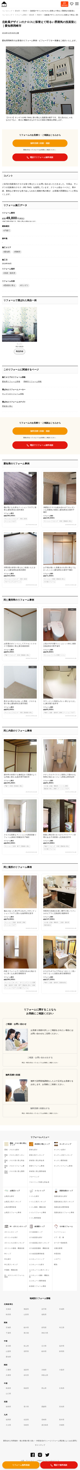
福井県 (61, 1346)
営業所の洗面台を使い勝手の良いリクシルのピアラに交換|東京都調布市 (59, 900)
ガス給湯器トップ (35, 1232)
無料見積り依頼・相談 (40, 143)
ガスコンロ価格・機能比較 (14, 1248)
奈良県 (26, 1375)
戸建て (7, 230)
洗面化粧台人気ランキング (64, 1202)
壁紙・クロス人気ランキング (14, 1156)
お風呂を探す (9, 1196)
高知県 (61, 1407)
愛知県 (31, 15)
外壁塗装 (57, 1254)
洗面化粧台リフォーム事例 (64, 1212)
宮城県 (61, 1309)
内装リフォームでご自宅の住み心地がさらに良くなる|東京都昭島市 (20, 962)
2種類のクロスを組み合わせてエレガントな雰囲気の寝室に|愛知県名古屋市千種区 (59, 497)
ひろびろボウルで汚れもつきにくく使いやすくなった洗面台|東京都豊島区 (59, 960)
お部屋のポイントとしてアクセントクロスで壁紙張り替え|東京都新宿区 (20, 632)
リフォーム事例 (21, 15)
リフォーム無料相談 (21, 1465)
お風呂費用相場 (10, 1207)
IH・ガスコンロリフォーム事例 (14, 1276)
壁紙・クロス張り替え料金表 (14, 1161)
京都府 (44, 1370)
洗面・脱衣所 (9, 273)
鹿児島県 (44, 1425)
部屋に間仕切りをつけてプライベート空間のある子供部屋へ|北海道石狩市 (59, 824)
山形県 (26, 1314)
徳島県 (8, 1407)
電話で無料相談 (59, 1465)
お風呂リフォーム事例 (12, 1212)
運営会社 (6, 1441)
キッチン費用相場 (60, 1160)
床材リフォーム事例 (36, 1166)
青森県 (26, 1309)
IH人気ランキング (11, 1264)
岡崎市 (39, 15)
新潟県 (8, 1346)
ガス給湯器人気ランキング (39, 1243)
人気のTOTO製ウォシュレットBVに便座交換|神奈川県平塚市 (59, 632)
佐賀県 (26, 1420)
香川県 (26, 1407)
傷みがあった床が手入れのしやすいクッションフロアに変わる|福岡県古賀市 (20, 900)
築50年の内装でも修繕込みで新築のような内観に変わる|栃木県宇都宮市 (20, 763)
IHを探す (7, 1259)
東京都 (26, 1333)
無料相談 (64, 5)
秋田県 (8, 1314)
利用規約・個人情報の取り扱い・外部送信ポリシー (30, 1441)
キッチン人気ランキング (63, 1155)
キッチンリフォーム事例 (63, 1166)
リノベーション (60, 1232)
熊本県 (61, 1420)
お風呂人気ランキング (12, 1202)
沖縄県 (61, 1425)
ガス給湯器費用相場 (36, 1254)
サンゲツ (24, 285)
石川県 (44, 1346)
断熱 (55, 1264)
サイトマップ (40, 1445)
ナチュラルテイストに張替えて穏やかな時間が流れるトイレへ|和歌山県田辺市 (59, 764)
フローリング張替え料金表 (39, 1182)
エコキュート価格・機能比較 (39, 1276)
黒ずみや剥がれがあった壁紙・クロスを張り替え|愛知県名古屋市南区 (20, 690)
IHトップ (7, 1254)
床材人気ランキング (36, 1155)
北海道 (8, 1309)
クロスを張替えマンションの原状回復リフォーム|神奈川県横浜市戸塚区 (20, 823)
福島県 (44, 1314)
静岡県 (61, 1351)
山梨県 (8, 1351)
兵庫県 (8, 1375)
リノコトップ (7, 15)
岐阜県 (44, 1351)
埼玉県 (61, 1327)
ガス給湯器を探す (35, 1237)
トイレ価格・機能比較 (37, 1207)
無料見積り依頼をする (40, 1108)
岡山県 (44, 1388)
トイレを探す (34, 1196)
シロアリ (57, 1259)
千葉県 (8, 1333)
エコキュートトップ (36, 1259)
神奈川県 (44, 1333)
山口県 (8, 1394)
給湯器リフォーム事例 (37, 1286)
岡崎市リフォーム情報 (33, 382)
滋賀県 (26, 1370)
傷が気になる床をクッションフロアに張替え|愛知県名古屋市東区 (20, 497)
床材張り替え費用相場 (37, 1171)
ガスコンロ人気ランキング (14, 1243)
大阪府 (61, 1370)
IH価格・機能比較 (11, 1270)
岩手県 (44, 1309)
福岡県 (8, 1420)
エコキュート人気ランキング (39, 1271)
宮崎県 (26, 1425)
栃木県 (26, 1327)
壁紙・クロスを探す (11, 1150)
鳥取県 (8, 1388)
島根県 (26, 1388)
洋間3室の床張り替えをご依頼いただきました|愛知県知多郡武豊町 (20, 557)
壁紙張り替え (9, 285)
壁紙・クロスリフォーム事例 (14, 1166)
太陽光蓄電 (58, 1248)
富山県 (26, 1346)
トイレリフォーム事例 (37, 1212)
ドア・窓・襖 (59, 1237)
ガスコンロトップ (11, 1232)
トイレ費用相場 (35, 1218)
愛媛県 (44, 1407)
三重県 (8, 1370)
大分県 (8, 1425)
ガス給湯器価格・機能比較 (39, 1248)
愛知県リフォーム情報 (11, 382)
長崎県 (44, 1420)
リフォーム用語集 (57, 1441)
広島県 (61, 1388)
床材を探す (33, 1150)
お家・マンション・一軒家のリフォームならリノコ (40, 1461)
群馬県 (44, 1327)
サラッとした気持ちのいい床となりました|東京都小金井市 (59, 690)
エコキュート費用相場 (37, 1281)
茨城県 (8, 1327)
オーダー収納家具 (60, 1243)
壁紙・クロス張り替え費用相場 (14, 1172)
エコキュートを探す (36, 1264)
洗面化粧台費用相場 (61, 1207)
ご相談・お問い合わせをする (40, 1057)
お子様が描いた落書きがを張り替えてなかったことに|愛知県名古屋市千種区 (59, 557)
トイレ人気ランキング (37, 1202)
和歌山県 (44, 1375)
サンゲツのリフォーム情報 (13, 394)
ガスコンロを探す (11, 1237)
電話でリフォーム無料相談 (40, 157)
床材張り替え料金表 (36, 1160)
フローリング (34, 1177)
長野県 (26, 1351)
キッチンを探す (60, 1150)
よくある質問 (71, 1441)
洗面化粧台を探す (60, 1196)
